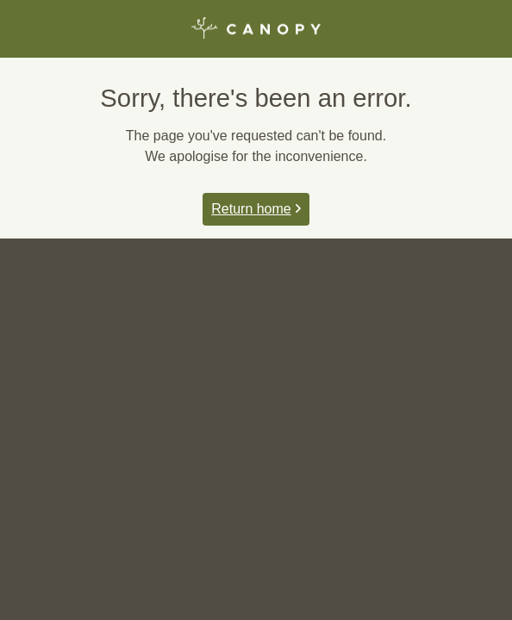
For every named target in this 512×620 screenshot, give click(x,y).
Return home (256, 209)
